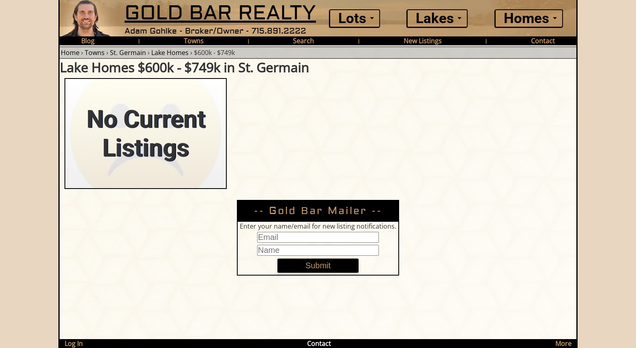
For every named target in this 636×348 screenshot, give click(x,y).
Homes (526, 18)
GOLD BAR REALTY (220, 13)
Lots (352, 18)
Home (70, 52)
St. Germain (128, 52)
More (563, 343)
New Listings (423, 40)
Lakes (435, 18)
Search (303, 40)
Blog (88, 40)
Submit (318, 265)
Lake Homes (170, 52)
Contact (543, 40)
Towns (194, 40)
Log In (73, 343)
